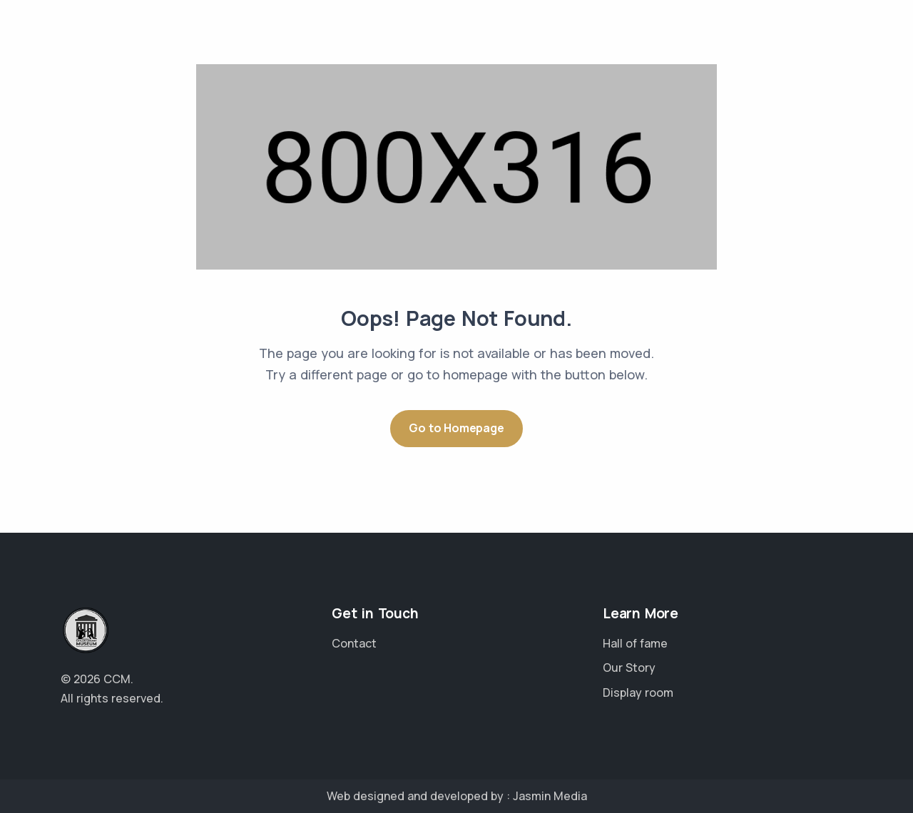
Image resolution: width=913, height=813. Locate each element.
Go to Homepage (456, 428)
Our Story (629, 667)
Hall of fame (635, 643)
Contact (354, 643)
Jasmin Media (550, 796)
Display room (638, 692)
